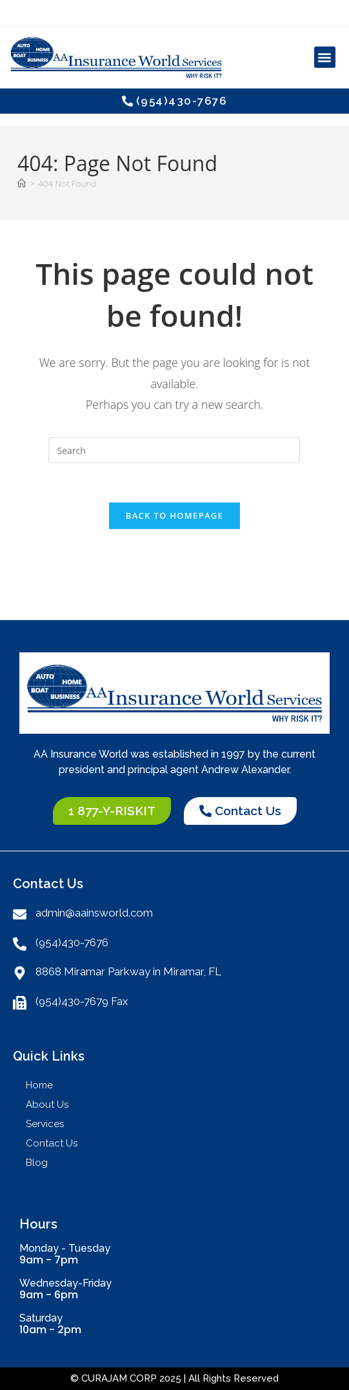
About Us (47, 1104)
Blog (37, 1162)
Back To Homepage (174, 515)
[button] (324, 57)
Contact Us (51, 1143)
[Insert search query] (174, 450)
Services (48, 1123)
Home (39, 1085)
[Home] (21, 183)
